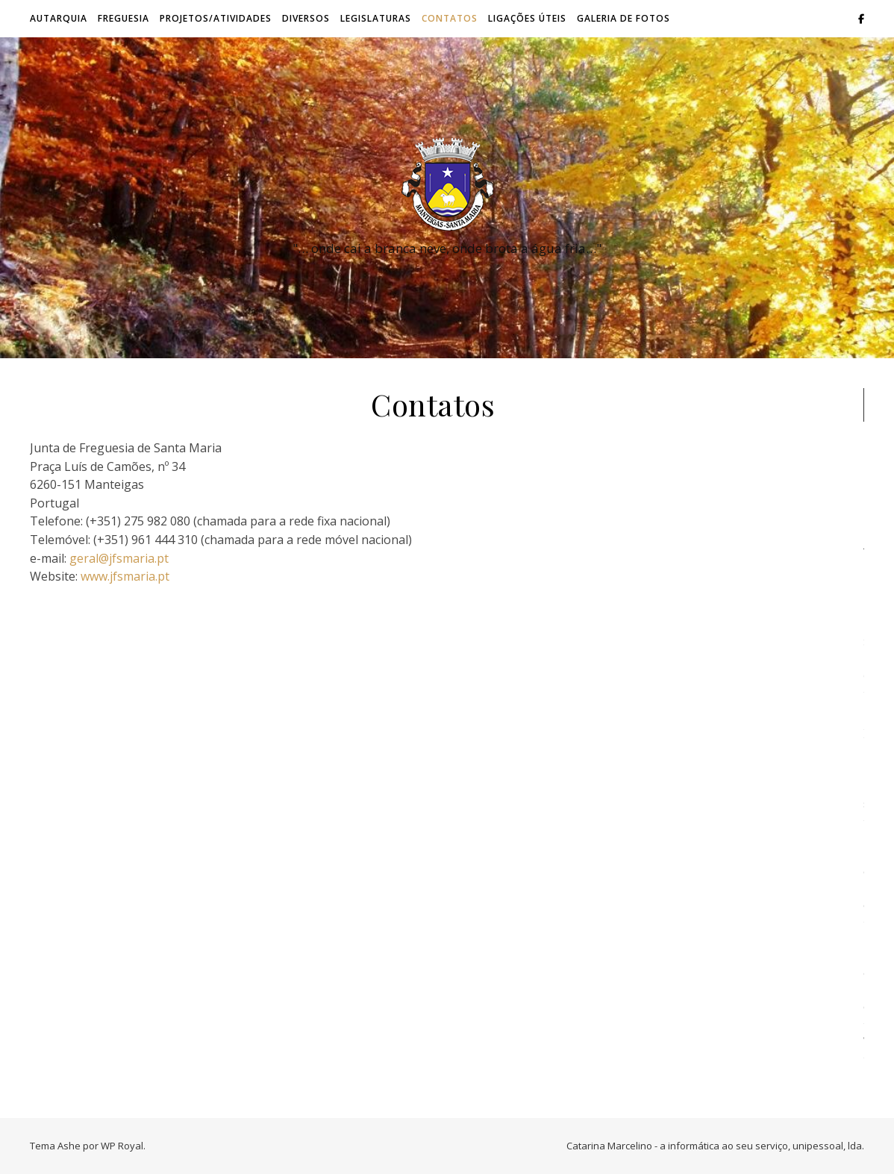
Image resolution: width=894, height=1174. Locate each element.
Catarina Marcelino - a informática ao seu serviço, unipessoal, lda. (715, 1145)
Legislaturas (375, 18)
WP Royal (122, 1145)
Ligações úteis (527, 18)
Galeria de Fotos (623, 18)
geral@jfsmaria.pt (119, 558)
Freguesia (123, 18)
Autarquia (58, 18)
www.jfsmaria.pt (125, 576)
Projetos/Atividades (216, 18)
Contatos (450, 18)
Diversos (306, 18)
